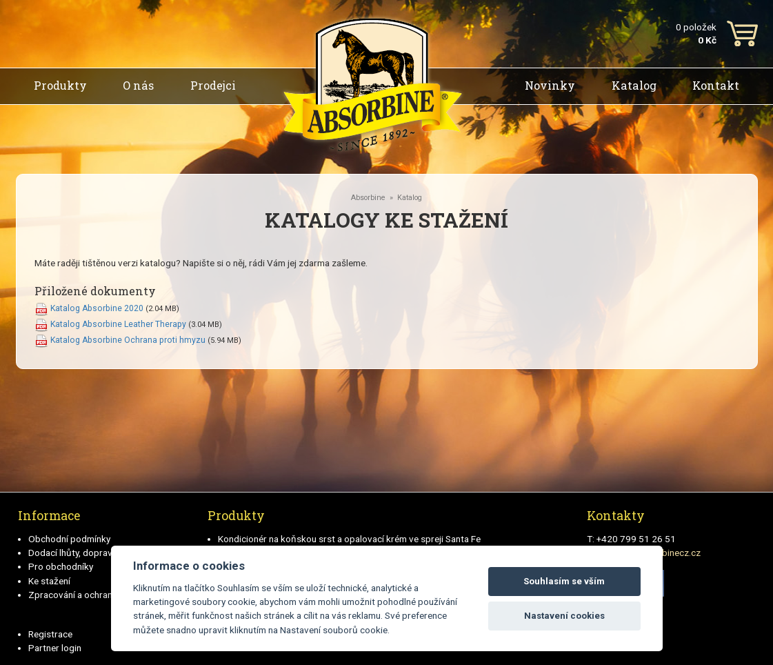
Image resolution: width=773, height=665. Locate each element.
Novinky (550, 85)
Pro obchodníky (60, 566)
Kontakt (715, 85)
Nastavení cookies (564, 616)
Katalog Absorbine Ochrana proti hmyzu (127, 340)
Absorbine (368, 197)
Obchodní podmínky (69, 538)
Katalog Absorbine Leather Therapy (118, 324)
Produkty (60, 85)
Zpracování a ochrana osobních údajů (105, 594)
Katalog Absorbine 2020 (96, 308)
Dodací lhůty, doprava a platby (90, 552)
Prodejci (213, 85)
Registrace (50, 633)
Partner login (54, 647)
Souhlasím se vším (564, 581)
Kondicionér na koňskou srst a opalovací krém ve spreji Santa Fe (349, 538)
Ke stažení (49, 580)
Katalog (634, 85)
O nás (138, 85)
